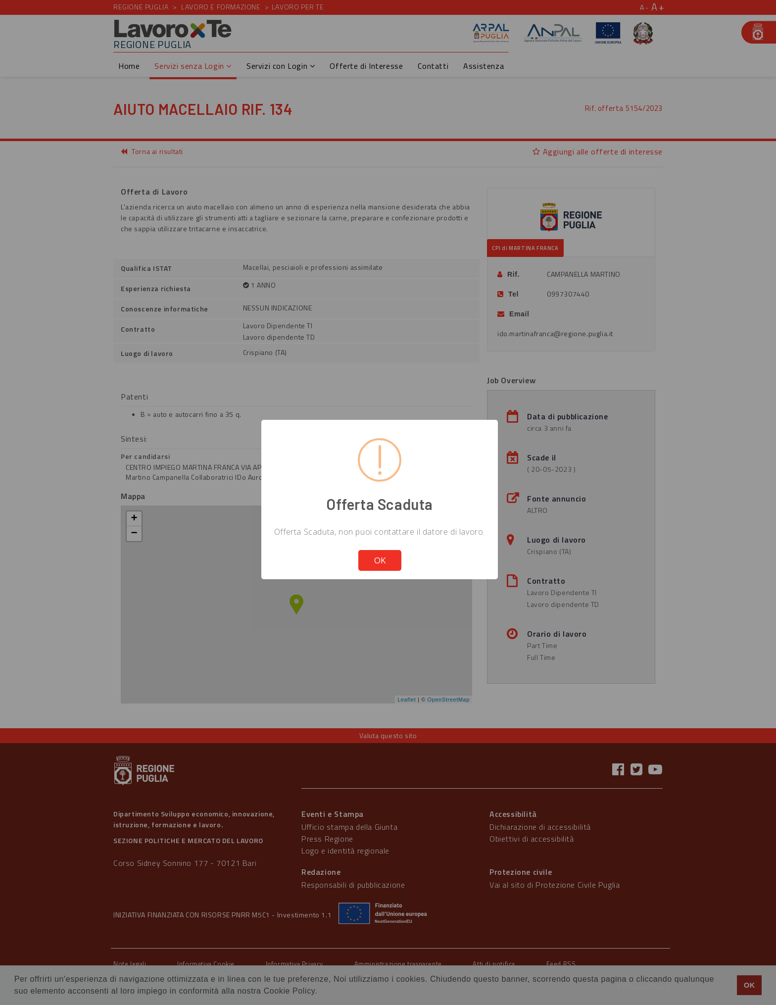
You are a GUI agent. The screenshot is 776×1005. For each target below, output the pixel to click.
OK (380, 560)
